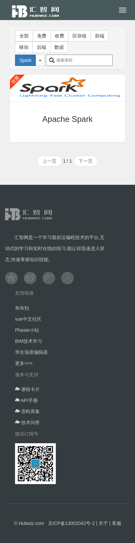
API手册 (26, 400)
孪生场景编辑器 (31, 352)
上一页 (49, 161)
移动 (23, 47)
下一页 (86, 161)
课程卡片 (27, 389)
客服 (116, 523)
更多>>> (24, 363)
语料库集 (27, 411)
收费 (59, 35)
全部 (24, 35)
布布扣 (22, 308)
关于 (103, 523)
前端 (99, 35)
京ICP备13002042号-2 (71, 523)
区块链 (80, 35)
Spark (25, 60)
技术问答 (27, 422)
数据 (59, 47)
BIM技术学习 (28, 341)
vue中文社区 (28, 319)
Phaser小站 (27, 330)
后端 (41, 47)
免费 (41, 35)
